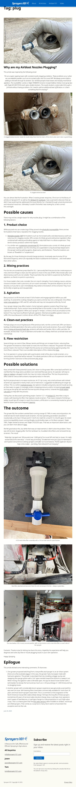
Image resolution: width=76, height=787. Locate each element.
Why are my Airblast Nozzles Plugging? (30, 67)
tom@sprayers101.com (13, 771)
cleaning (32, 402)
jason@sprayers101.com (13, 763)
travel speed (65, 387)
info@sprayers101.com (13, 754)
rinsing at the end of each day (18, 329)
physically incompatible (50, 229)
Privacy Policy (68, 782)
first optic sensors (39, 701)
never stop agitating (11, 302)
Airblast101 (51, 396)
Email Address (37, 751)
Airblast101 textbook (38, 200)
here (51, 315)
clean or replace (9, 374)
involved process (26, 385)
